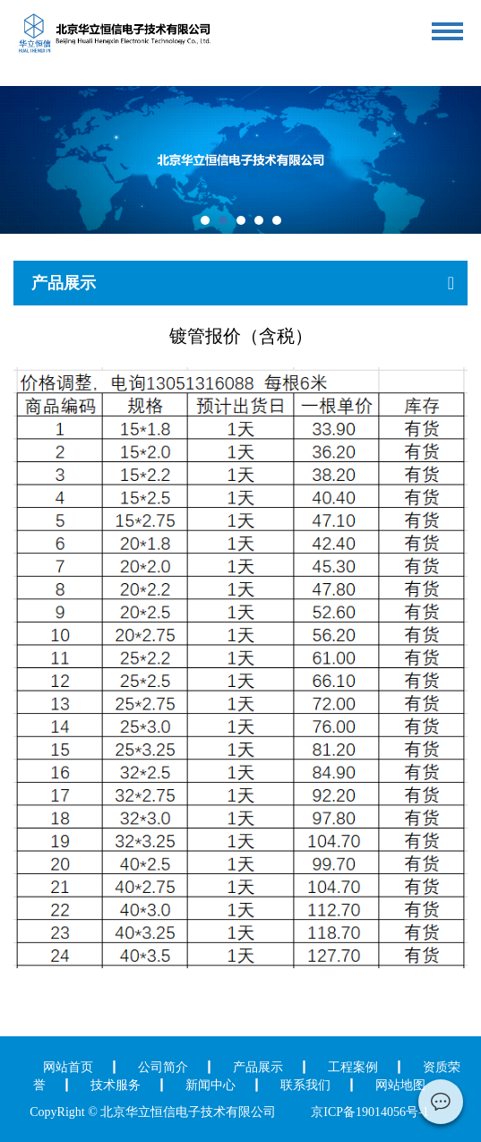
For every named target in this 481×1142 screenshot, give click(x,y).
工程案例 (353, 1067)
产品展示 (258, 1067)
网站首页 (68, 1067)
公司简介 (163, 1067)
